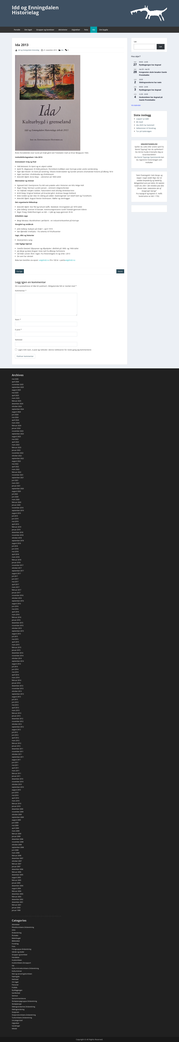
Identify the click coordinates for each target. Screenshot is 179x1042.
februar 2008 (16, 855)
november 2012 (17, 721)
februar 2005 (16, 880)
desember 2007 (17, 858)
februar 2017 (16, 590)
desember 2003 (17, 894)
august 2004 (16, 888)
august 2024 (16, 412)
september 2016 (18, 601)
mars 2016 (15, 614)
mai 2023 (15, 439)
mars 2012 (15, 740)
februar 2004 (16, 891)
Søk (135, 41)
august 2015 (16, 634)
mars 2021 (15, 483)
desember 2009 (17, 809)
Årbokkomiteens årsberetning (23, 927)
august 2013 (16, 697)
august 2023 (16, 436)
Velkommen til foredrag (146, 128)
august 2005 (16, 877)
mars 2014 (15, 677)
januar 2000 (16, 907)
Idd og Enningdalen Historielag (35, 10)
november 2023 (17, 431)
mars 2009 (15, 831)
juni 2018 (15, 549)
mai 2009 (15, 825)
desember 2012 (17, 718)
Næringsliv (16, 976)
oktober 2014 (17, 658)
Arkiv (14, 930)
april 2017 (15, 584)
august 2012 (16, 729)
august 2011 (16, 760)
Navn (18, 319)
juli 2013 (15, 699)
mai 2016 (15, 609)
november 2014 (17, 655)
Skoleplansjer (17, 1004)
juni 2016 (15, 606)
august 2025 (16, 390)
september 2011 (18, 757)
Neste (120, 271)
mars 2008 (15, 853)
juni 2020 (15, 497)
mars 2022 (15, 469)
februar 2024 (16, 425)
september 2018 (18, 540)
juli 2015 (15, 636)
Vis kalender (136, 105)
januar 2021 (16, 486)
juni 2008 (15, 850)
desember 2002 (17, 899)
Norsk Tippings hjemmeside (149, 157)
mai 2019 (15, 521)
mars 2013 (15, 710)
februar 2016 (16, 617)
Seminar (15, 996)
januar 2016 (16, 620)
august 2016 (16, 603)
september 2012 (18, 727)
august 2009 (16, 820)
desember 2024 (17, 403)
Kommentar (20, 290)
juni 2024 (15, 414)
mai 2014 (15, 672)
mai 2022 (15, 464)
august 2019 (16, 513)
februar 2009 (16, 833)
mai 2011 (15, 765)
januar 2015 (16, 650)
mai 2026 (15, 379)
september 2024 (18, 409)
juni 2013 (15, 702)
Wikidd (14, 1028)
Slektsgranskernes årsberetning (23, 1007)
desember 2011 (17, 749)
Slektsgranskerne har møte (150, 82)
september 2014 (18, 661)
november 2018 (17, 535)
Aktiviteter (62, 30)
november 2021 (17, 475)
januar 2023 (16, 450)
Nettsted (18, 339)
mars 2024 (15, 423)
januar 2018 (16, 562)
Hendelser (15, 957)
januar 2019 (16, 529)
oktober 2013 (17, 691)
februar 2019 (16, 527)
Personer (15, 985)
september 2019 (18, 510)
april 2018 (15, 554)
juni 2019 (15, 519)
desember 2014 (17, 653)
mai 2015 (15, 639)
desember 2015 (17, 623)
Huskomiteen (17, 960)
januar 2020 (16, 505)
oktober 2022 (17, 456)
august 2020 (16, 491)
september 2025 (18, 387)
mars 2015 (15, 645)
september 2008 (18, 847)
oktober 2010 (17, 784)
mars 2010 (15, 801)
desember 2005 (17, 875)
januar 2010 (16, 806)
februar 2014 (16, 680)
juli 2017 (15, 576)
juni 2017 (15, 579)
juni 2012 (15, 735)
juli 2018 (15, 546)
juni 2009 (15, 823)
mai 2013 (15, 705)
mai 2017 (15, 582)
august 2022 (16, 461)
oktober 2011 (17, 754)
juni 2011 (15, 762)
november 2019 (17, 508)
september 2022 (18, 458)
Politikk (14, 987)
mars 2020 (15, 499)
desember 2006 (17, 869)
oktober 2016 (17, 598)
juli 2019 (15, 516)
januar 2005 (16, 883)
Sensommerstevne (19, 998)
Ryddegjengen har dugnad (150, 65)
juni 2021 (15, 480)
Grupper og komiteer (45, 30)
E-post (18, 329)
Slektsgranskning (18, 1009)
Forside (17, 30)
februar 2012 (16, 743)
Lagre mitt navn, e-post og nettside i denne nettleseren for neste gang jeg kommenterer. (55, 350)
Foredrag (15, 944)
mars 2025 (15, 398)
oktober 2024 (17, 406)
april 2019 (15, 524)
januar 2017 (16, 592)
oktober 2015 (17, 628)
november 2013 (17, 688)
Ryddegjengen (17, 990)
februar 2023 (16, 447)
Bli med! (139, 122)
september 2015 (18, 631)
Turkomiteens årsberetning (22, 1017)
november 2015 (17, 625)
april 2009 (15, 828)
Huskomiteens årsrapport (21, 963)
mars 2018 (15, 557)
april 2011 (15, 768)
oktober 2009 (17, 814)
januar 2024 (16, 428)
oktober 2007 (17, 861)
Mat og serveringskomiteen (22, 974)
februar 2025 (16, 401)
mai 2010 (15, 795)
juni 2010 (15, 792)
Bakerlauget (16, 938)
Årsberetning (16, 933)
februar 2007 (16, 864)
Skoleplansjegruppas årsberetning (24, 1001)
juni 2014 (15, 669)
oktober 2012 (17, 724)
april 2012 (15, 738)
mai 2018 (15, 551)
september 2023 (18, 434)
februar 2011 (16, 773)
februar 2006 (16, 872)
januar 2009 (16, 836)
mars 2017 (15, 587)
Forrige (19, 271)
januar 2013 (16, 716)
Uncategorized (17, 1020)
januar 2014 (16, 683)
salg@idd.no (44, 260)
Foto (86, 30)
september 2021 (18, 477)
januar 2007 (16, 866)
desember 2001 (17, 902)
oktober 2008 (17, 844)
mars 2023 (15, 445)
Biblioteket (16, 941)
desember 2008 (17, 839)
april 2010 (15, 798)
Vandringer (16, 1026)
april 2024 (15, 420)
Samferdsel (16, 993)
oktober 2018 (17, 538)
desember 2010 (17, 779)
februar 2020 (16, 502)
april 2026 (15, 382)
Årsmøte (15, 935)
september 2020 (18, 488)
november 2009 (17, 812)
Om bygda (103, 30)
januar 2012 (16, 746)
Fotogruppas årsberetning (21, 949)
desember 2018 (17, 532)
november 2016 (17, 595)
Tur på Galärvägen (144, 131)
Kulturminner (17, 971)
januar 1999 (16, 910)
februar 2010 (16, 803)
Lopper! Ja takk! (142, 119)
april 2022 (15, 466)
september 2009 (18, 817)
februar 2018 (16, 560)
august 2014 (16, 664)
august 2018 (16, 543)
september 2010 (18, 787)
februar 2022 (16, 472)
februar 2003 (16, 896)
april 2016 (15, 612)
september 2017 (18, 571)
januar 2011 (16, 776)
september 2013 (18, 694)
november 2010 (17, 781)
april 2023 (15, 442)
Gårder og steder (18, 952)
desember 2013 (17, 686)
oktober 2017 (17, 568)
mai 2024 (15, 417)
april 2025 (15, 395)
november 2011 (17, 751)
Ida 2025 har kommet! (145, 125)
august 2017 (16, 573)
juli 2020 (15, 494)
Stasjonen (15, 1012)
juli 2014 (15, 666)
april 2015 (15, 642)
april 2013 (15, 707)
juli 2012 (15, 732)
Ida (93, 30)
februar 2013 (16, 713)
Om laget (28, 30)
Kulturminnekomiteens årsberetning (25, 968)
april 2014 (15, 675)
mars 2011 (15, 770)
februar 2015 (16, 647)
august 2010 (16, 790)
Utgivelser (76, 30)
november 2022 (17, 453)
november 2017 (17, 565)
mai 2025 (15, 393)
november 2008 (17, 842)
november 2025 (17, 384)
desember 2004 (17, 886)
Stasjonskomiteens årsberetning (24, 1015)
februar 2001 (16, 905)
